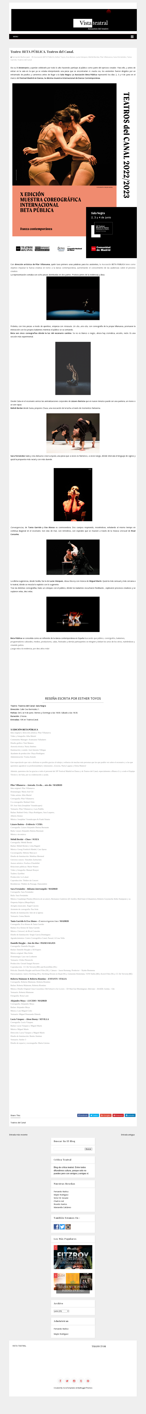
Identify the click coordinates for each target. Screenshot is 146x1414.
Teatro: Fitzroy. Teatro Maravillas (73, 1260)
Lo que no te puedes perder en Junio (73, 1288)
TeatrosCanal (32, 719)
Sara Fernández (119, 57)
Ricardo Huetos (60, 1204)
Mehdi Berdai (93, 57)
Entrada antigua (128, 1134)
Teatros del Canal (25, 60)
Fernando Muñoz (61, 1191)
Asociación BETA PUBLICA (44, 57)
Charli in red (59, 1201)
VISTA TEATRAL (19, 1346)
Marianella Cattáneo (62, 1207)
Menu (15, 36)
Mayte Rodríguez (61, 1194)
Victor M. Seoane (61, 1198)
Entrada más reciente (18, 1134)
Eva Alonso (70, 57)
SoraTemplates (69, 1388)
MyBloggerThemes (84, 1388)
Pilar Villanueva (106, 57)
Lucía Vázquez (82, 57)
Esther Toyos (60, 57)
